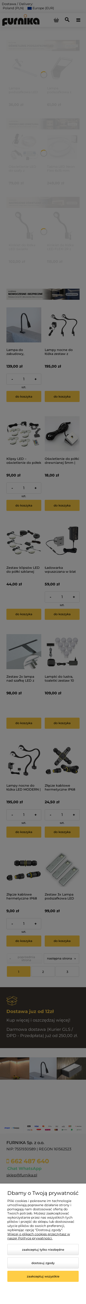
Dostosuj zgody (43, 1263)
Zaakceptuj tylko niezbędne (43, 1249)
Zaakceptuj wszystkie (43, 1276)
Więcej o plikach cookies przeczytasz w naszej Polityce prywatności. (38, 1236)
